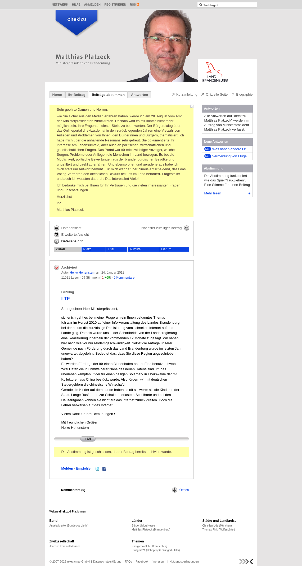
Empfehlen (84, 468)
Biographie (242, 94)
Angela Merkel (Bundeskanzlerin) (68, 525)
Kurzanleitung (184, 94)
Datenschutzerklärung (107, 561)
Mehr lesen (227, 193)
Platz (87, 249)
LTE (65, 298)
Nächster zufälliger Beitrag (165, 228)
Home (57, 95)
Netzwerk (60, 4)
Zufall (60, 249)
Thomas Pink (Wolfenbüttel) (218, 529)
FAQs (128, 561)
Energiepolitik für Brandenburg (150, 546)
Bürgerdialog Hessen (144, 525)
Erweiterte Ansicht (71, 234)
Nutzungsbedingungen (184, 561)
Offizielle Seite (214, 94)
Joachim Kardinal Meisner (64, 546)
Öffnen (180, 490)
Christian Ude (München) (217, 525)
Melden (67, 468)
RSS (133, 4)
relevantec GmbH (78, 561)
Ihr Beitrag (76, 95)
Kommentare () (73, 490)
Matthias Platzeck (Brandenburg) (151, 529)
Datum (166, 249)
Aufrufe (135, 249)
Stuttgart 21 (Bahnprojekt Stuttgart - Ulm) (156, 550)
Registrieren (115, 4)
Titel (111, 249)
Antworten (139, 95)
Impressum (159, 561)
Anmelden (92, 4)
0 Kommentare (124, 277)
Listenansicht (68, 228)
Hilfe (76, 4)
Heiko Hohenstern (82, 272)
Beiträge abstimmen (108, 95)
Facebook (142, 561)
